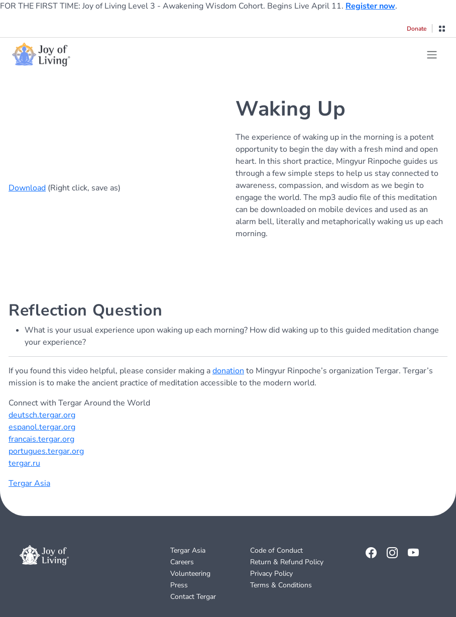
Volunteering (190, 573)
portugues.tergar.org (46, 451)
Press (179, 585)
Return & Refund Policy (286, 562)
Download (27, 187)
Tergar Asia (29, 483)
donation (228, 370)
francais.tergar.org (41, 439)
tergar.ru (24, 463)
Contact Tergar (193, 596)
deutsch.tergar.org (42, 415)
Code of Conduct (276, 550)
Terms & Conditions (281, 585)
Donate (416, 29)
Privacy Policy (271, 573)
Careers (182, 562)
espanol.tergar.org (42, 427)
